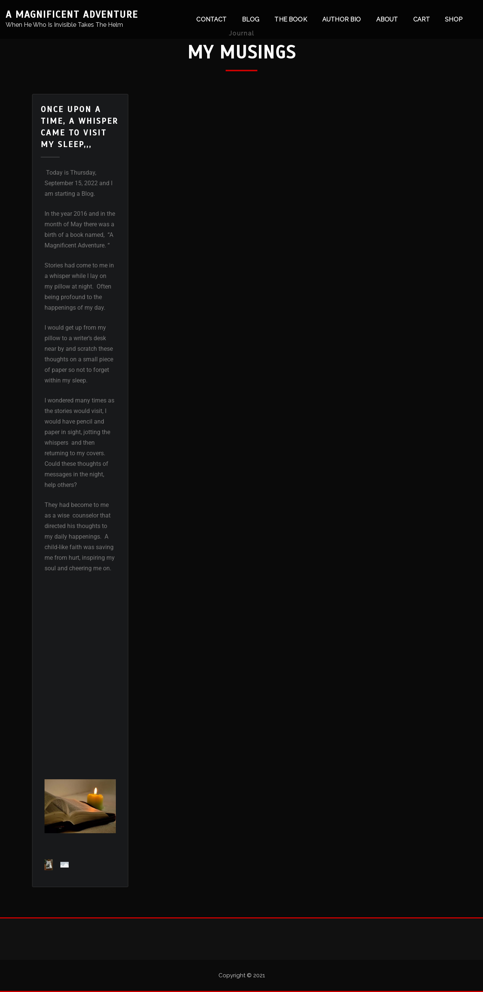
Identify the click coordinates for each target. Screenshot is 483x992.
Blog (251, 19)
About (387, 19)
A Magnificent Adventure (72, 14)
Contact (211, 19)
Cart (421, 19)
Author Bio (341, 19)
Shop (453, 19)
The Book (290, 19)
